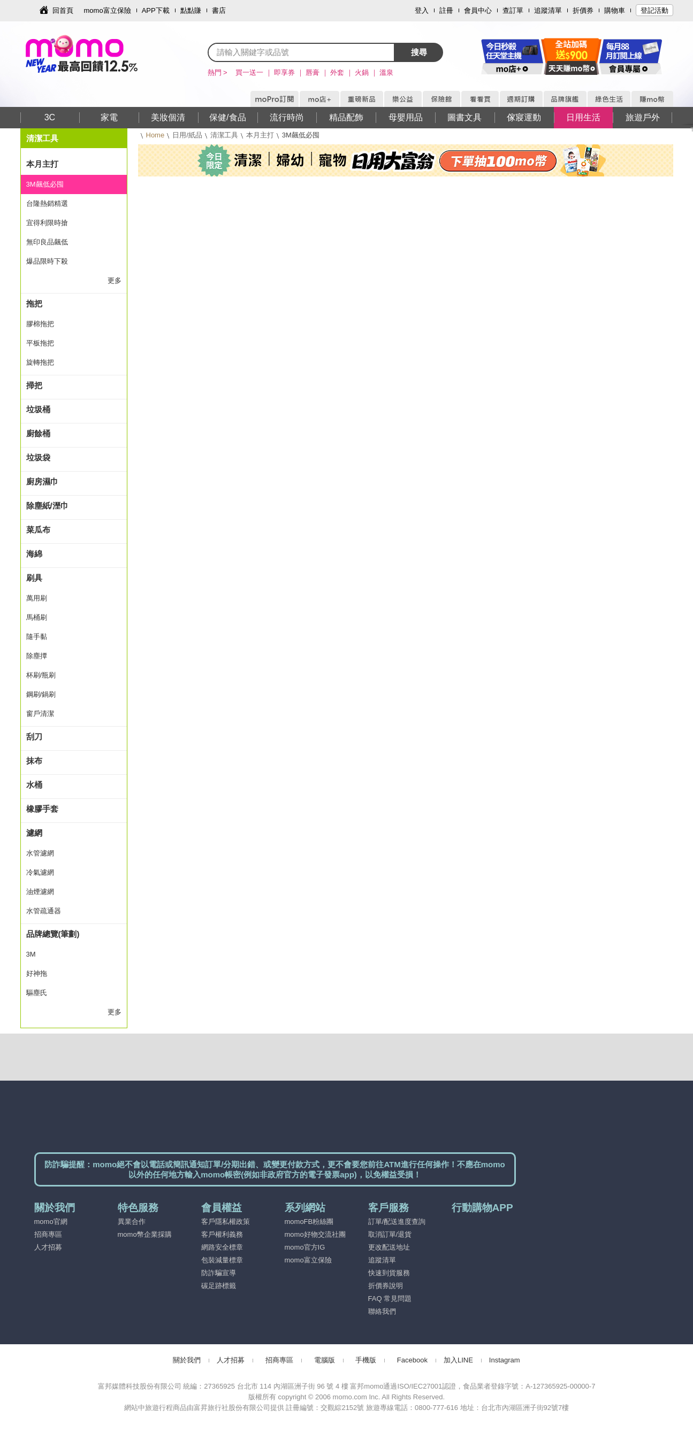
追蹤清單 (548, 10)
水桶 (34, 784)
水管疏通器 (43, 911)
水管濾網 (40, 853)
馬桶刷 (36, 617)
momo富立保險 (107, 10)
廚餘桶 (38, 433)
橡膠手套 (42, 808)
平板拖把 (40, 343)
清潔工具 (224, 135)
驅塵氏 (36, 993)
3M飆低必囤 (45, 184)
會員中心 (478, 10)
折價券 (583, 10)
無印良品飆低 (47, 242)
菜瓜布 (38, 529)
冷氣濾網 (40, 872)
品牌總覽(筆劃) (53, 933)
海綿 (34, 553)
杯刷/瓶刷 (41, 675)
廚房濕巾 (42, 481)
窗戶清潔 (40, 714)
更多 (114, 280)
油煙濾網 (40, 892)
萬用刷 (36, 598)
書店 (219, 10)
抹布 (34, 760)
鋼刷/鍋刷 (41, 694)
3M (31, 954)
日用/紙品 (187, 135)
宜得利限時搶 (47, 223)
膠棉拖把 (40, 324)
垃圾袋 (38, 457)
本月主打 (260, 135)
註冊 (446, 10)
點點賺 (190, 10)
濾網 (34, 832)
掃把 (34, 385)
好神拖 (36, 973)
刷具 (34, 577)
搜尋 (419, 52)
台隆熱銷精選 (47, 203)
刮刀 (34, 736)
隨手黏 (36, 637)
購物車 (614, 10)
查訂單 (512, 10)
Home (155, 135)
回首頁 (62, 10)
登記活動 (654, 10)
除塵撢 (36, 656)
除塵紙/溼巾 (47, 505)
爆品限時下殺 (47, 261)
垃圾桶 (38, 409)
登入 (422, 10)
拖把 (34, 303)
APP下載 (156, 10)
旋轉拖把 (40, 362)
